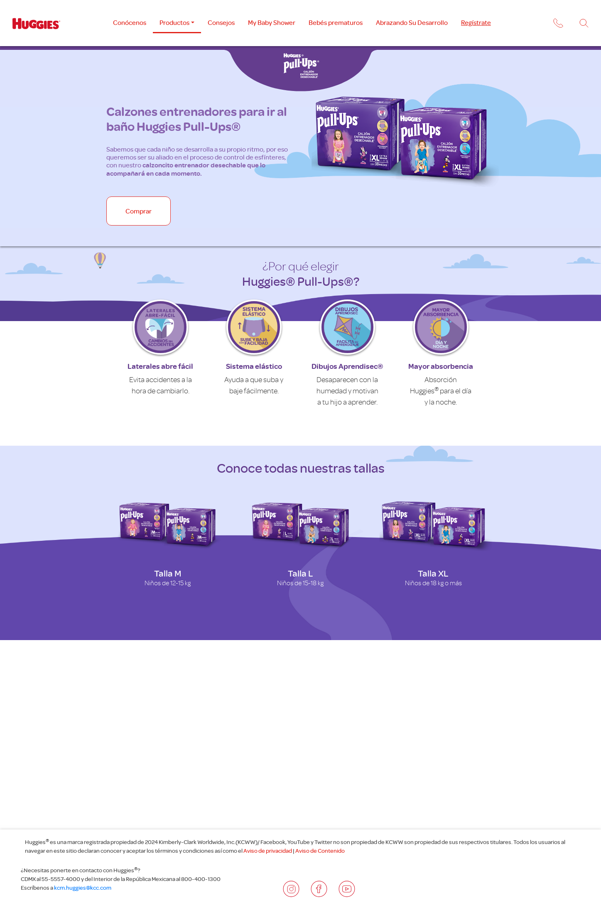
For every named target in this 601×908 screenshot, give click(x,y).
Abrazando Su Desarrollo (412, 22)
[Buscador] (584, 23)
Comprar (138, 211)
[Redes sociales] (291, 889)
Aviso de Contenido (320, 850)
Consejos (221, 22)
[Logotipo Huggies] (36, 23)
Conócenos (129, 22)
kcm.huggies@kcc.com (82, 887)
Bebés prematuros (336, 22)
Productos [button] (174, 22)
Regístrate (476, 22)
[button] (557, 24)
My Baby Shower (271, 22)
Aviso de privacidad (267, 850)
